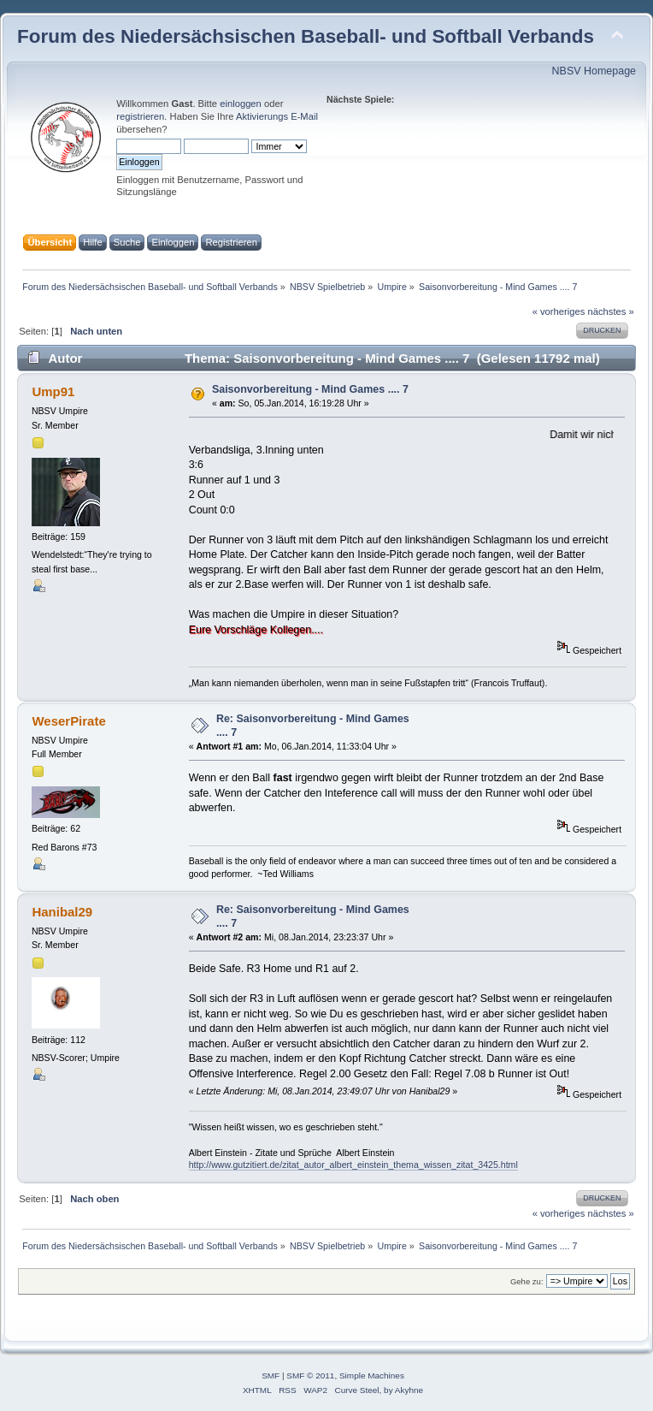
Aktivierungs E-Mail (277, 116)
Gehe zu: (527, 1281)
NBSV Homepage (594, 71)
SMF (270, 1375)
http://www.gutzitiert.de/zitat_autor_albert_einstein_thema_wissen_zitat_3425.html (353, 1164)
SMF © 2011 (310, 1375)
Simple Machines (371, 1375)
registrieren (140, 116)
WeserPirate (68, 721)
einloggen (241, 103)
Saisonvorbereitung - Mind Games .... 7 (310, 389)
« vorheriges (558, 311)
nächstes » (611, 311)
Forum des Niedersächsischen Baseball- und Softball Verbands (305, 36)
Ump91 (53, 391)
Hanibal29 (62, 911)
